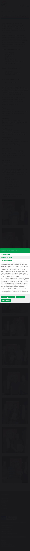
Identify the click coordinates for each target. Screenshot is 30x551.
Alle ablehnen (20, 297)
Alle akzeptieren (6, 300)
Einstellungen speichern (8, 297)
